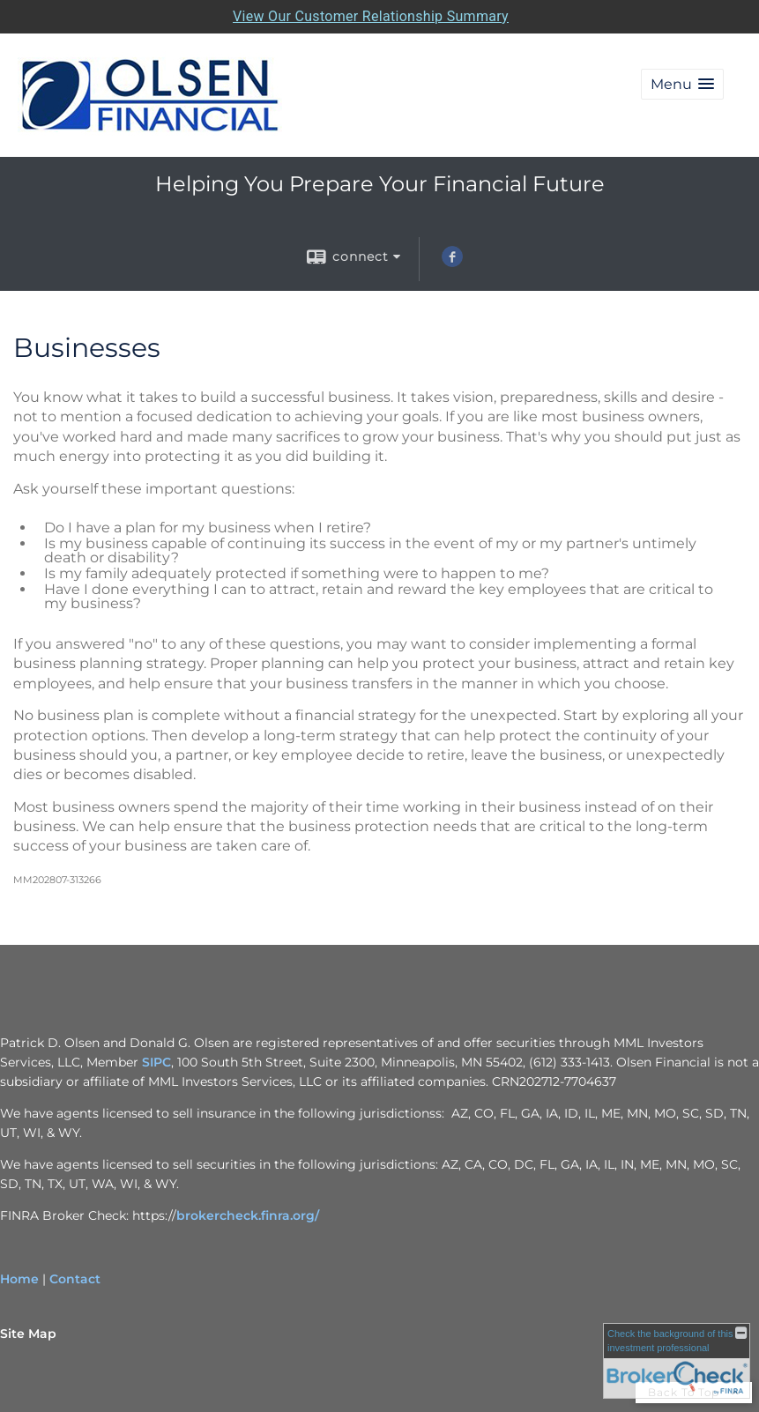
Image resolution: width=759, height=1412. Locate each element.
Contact (74, 1279)
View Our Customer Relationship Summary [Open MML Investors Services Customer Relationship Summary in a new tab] (371, 16)
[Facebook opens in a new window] (452, 263)
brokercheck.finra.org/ (247, 1215)
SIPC (156, 1062)
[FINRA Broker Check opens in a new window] (676, 1361)
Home (19, 1279)
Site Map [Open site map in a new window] (28, 1333)
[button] (682, 84)
